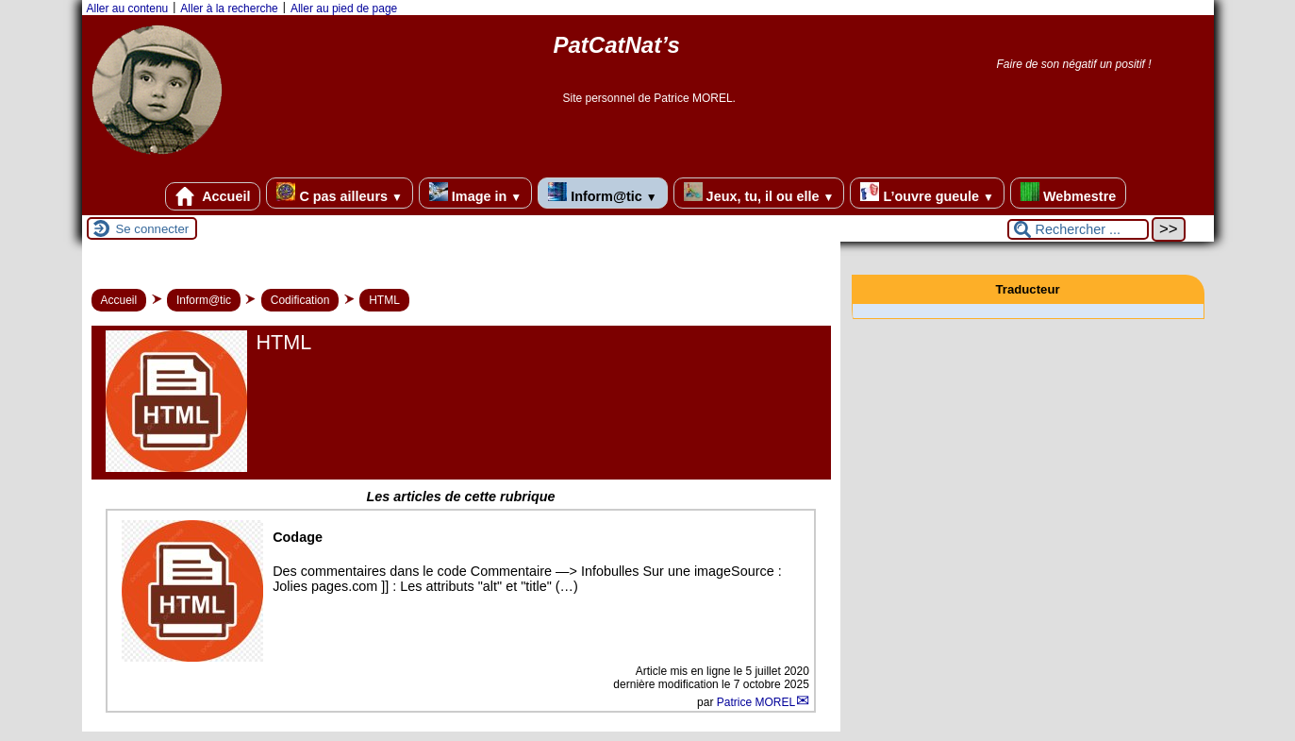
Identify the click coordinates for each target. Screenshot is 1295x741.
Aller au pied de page (344, 8)
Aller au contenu (128, 8)
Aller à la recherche (228, 8)
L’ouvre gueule (926, 193)
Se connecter (153, 229)
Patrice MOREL (756, 702)
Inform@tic (602, 193)
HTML (384, 300)
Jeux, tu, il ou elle (759, 193)
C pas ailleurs (339, 193)
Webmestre (1068, 193)
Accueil (213, 196)
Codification (300, 300)
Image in (475, 193)
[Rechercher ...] (1078, 229)
